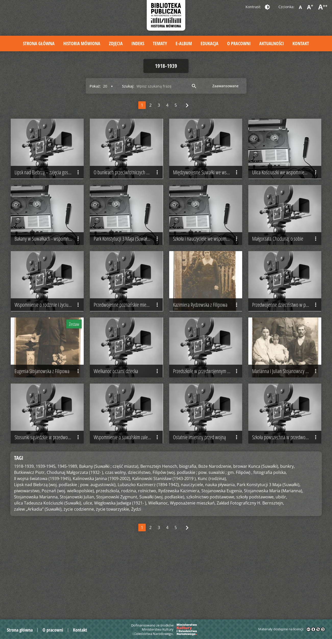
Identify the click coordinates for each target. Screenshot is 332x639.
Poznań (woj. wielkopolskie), (68, 555)
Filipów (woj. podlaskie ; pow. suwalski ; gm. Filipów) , (202, 537)
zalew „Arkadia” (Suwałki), (38, 574)
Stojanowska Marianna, (36, 561)
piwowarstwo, (27, 555)
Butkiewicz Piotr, (30, 537)
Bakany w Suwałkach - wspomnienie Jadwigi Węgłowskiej (49, 264)
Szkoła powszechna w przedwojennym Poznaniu (286, 502)
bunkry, (287, 531)
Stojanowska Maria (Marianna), (273, 555)
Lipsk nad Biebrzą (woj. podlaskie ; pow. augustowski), (65, 549)
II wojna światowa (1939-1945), (43, 543)
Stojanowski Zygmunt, (117, 561)
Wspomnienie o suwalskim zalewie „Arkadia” (128, 502)
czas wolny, (116, 537)
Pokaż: (95, 86)
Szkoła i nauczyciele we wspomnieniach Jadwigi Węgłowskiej (207, 264)
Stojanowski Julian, (77, 561)
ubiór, (281, 561)
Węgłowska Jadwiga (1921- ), (120, 568)
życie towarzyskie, (113, 574)
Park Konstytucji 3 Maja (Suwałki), (268, 549)
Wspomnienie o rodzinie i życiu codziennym (49, 343)
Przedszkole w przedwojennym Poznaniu (207, 422)
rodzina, (129, 555)
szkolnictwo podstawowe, (210, 561)
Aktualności (271, 43)
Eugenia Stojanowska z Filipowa (48, 422)
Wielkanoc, (158, 568)
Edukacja (209, 43)
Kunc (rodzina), (212, 543)
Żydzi (136, 574)
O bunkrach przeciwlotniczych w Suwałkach (128, 185)
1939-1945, (46, 531)
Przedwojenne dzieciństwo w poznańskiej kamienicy (286, 343)
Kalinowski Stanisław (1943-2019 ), (164, 543)
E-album (184, 43)
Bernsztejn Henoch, (159, 531)
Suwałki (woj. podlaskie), (162, 561)
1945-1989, (67, 531)
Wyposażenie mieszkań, (193, 568)
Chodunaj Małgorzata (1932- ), (75, 537)
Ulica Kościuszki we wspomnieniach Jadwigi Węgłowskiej (286, 185)
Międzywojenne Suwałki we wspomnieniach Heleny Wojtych (207, 185)
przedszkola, (108, 555)
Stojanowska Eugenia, (222, 555)
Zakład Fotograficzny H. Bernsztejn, (250, 568)
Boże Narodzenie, (215, 531)
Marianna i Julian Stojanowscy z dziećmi (286, 422)
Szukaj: (128, 86)
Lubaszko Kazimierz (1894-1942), (149, 549)
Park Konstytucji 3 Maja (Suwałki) (127, 264)
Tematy (160, 43)
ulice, (88, 568)
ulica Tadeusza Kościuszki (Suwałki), (48, 568)
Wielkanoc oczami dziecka (127, 422)
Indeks (137, 43)
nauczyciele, (192, 549)
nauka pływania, (220, 549)
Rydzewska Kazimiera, (179, 555)
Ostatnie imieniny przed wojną (206, 502)
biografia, (188, 531)
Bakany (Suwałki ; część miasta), (109, 531)
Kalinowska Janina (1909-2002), (102, 543)
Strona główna (39, 43)
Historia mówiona (81, 43)
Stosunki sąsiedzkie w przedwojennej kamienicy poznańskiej (49, 502)
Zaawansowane (225, 85)
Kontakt (300, 43)
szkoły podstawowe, (255, 561)
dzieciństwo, (140, 537)
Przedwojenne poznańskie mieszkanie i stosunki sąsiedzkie (128, 343)
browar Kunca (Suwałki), (256, 531)
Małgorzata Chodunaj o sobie (285, 264)
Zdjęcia (116, 43)
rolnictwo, (147, 555)
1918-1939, (24, 531)
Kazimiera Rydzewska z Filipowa (206, 343)
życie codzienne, (79, 574)
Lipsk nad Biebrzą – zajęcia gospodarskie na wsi (49, 185)
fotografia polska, (270, 537)
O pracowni (239, 43)
